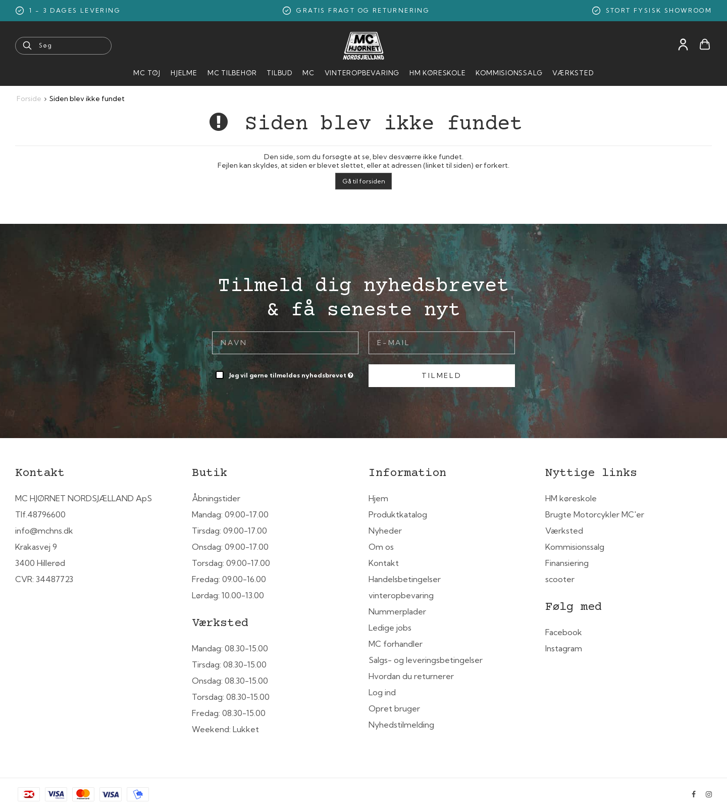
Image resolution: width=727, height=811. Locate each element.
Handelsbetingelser (405, 579)
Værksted (572, 73)
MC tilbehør (232, 73)
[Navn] (285, 342)
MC (308, 73)
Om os (381, 547)
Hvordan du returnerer (411, 676)
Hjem (378, 498)
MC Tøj (147, 73)
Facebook (563, 632)
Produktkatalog (398, 514)
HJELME (184, 73)
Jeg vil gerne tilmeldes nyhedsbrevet (292, 373)
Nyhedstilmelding (401, 725)
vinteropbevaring (401, 595)
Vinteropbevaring (362, 73)
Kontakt (384, 563)
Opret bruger (394, 708)
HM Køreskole (437, 73)
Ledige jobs (390, 628)
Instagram (563, 648)
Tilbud (279, 73)
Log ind (382, 692)
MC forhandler (396, 644)
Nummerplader (397, 611)
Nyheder (385, 531)
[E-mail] (442, 342)
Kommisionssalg (509, 73)
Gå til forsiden (363, 181)
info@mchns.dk (44, 531)
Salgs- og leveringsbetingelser (426, 660)
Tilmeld (442, 375)
